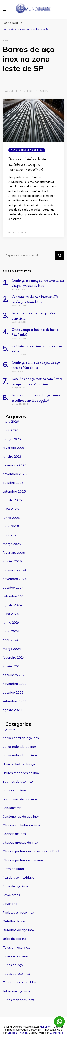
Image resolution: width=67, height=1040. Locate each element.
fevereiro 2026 (14, 448)
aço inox (9, 729)
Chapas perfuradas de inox (23, 860)
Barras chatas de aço (19, 764)
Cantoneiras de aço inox (21, 816)
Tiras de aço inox (16, 956)
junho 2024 (11, 622)
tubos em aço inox (16, 991)
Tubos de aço (13, 965)
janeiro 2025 (12, 561)
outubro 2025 (13, 483)
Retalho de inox (15, 921)
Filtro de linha (13, 869)
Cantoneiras (12, 808)
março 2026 (12, 439)
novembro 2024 (15, 579)
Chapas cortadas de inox (21, 825)
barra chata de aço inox (21, 738)
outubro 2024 (13, 587)
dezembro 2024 (14, 570)
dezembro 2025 (14, 465)
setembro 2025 (14, 491)
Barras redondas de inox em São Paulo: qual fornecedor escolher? (28, 164)
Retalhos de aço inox (18, 930)
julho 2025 (11, 509)
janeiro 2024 (12, 666)
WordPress (56, 1032)
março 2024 (12, 649)
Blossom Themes (17, 1032)
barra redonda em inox (20, 755)
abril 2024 (10, 640)
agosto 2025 (12, 500)
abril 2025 (10, 535)
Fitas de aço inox (15, 886)
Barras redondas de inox (27, 150)
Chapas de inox (14, 834)
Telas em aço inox (16, 947)
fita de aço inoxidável (19, 877)
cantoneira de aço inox (20, 799)
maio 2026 (11, 421)
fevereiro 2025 (14, 552)
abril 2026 (10, 430)
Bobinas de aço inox (18, 781)
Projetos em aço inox (18, 912)
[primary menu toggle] (4, 9)
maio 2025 (11, 526)
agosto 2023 (12, 710)
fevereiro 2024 (14, 657)
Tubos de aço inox (16, 974)
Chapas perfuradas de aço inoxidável (31, 851)
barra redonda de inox (20, 747)
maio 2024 (11, 631)
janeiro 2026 (12, 456)
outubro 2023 (13, 692)
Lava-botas (11, 895)
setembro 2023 (14, 701)
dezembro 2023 (14, 675)
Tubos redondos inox (18, 1000)
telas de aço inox (15, 939)
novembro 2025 (15, 474)
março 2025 (12, 544)
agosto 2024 (12, 605)
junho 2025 (11, 518)
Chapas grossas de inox (20, 842)
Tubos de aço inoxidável (21, 982)
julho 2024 (11, 614)
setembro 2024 (14, 596)
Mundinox (45, 1026)
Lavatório (10, 904)
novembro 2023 (15, 684)
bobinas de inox (15, 790)
